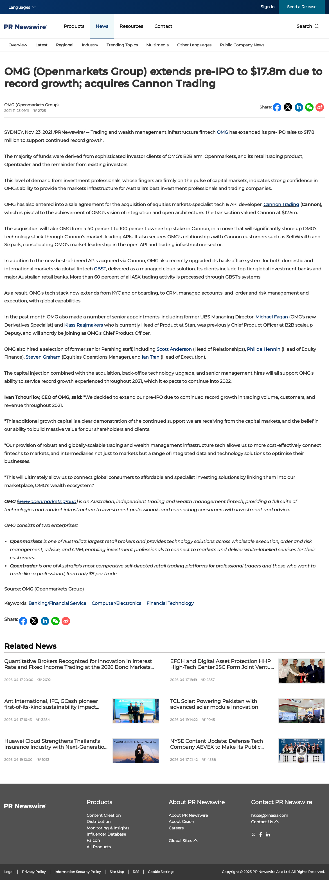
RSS (136, 872)
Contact (163, 26)
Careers (176, 828)
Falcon (93, 840)
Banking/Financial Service (57, 603)
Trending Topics (122, 44)
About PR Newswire (197, 802)
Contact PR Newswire (281, 802)
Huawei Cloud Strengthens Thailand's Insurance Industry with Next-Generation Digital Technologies (55, 744)
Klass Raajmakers (83, 325)
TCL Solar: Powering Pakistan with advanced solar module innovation (214, 704)
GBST (100, 269)
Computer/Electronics (116, 603)
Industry (90, 44)
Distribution (99, 821)
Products (74, 26)
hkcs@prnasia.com (269, 815)
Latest (41, 44)
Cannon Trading (281, 204)
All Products (99, 846)
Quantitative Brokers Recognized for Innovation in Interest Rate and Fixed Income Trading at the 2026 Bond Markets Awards (78, 665)
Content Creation (104, 815)
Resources (131, 26)
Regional (64, 44)
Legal (8, 872)
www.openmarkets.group (47, 501)
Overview (17, 44)
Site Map (117, 872)
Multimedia (157, 44)
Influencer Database (106, 834)
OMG (222, 132)
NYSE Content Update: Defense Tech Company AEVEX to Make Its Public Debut (216, 744)
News (102, 26)
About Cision (181, 821)
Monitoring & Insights (108, 828)
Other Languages (194, 44)
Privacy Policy (34, 872)
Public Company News (242, 44)
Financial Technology (170, 603)
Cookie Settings (161, 872)
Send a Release (301, 6)
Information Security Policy (78, 872)
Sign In (267, 6)
